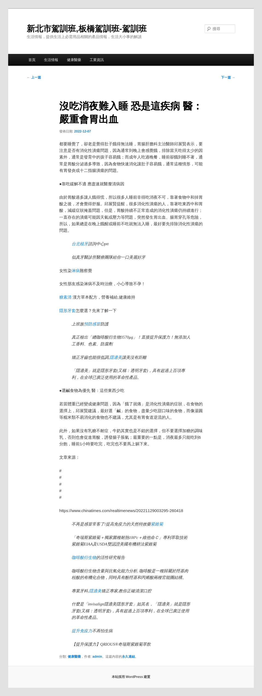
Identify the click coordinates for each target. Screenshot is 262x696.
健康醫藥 (74, 60)
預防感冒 (92, 324)
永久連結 (128, 657)
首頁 (32, 60)
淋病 (76, 270)
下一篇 (228, 77)
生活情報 (51, 60)
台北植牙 (80, 244)
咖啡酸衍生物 (84, 557)
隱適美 (116, 357)
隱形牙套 (67, 310)
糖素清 (65, 297)
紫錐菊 (157, 524)
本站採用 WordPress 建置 (131, 677)
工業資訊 (97, 60)
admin (97, 657)
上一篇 (34, 77)
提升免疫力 (82, 631)
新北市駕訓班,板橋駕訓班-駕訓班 (86, 28)
